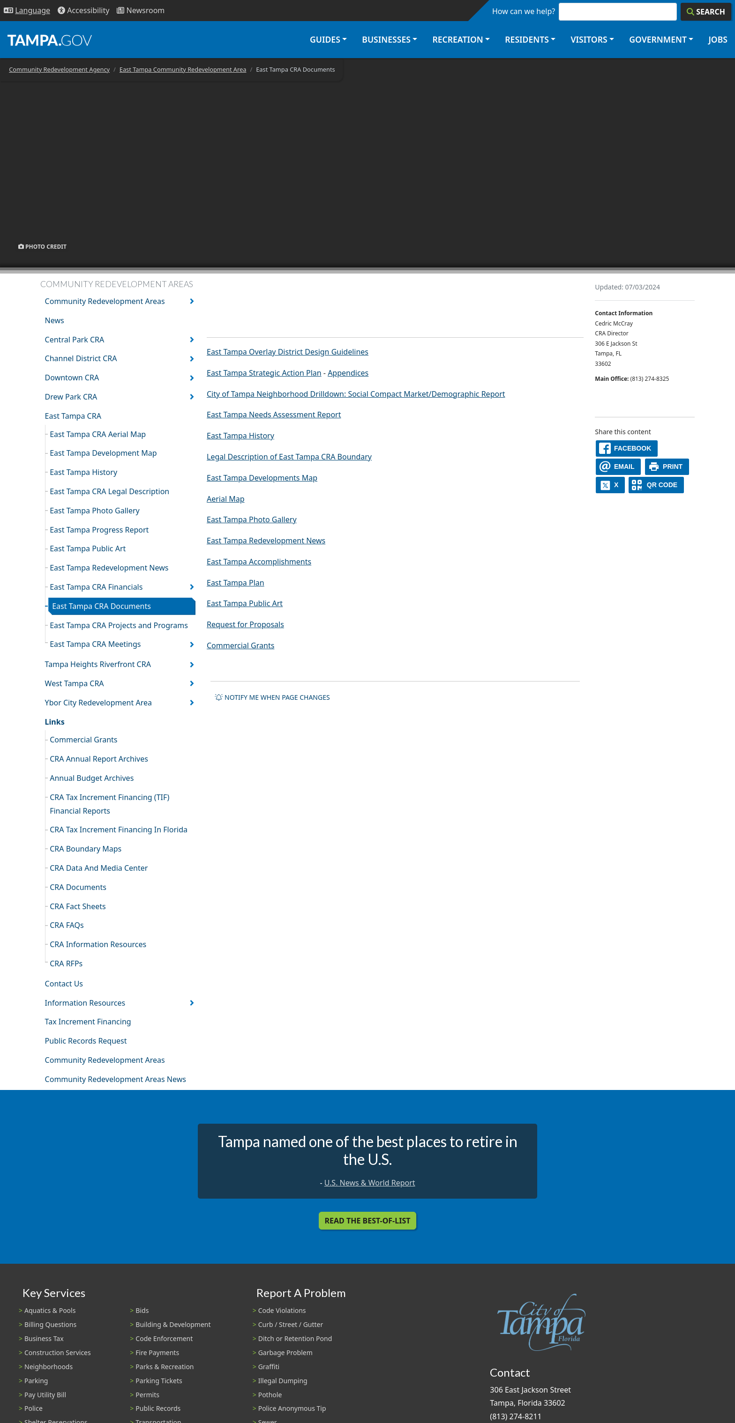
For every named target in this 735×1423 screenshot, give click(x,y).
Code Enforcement (164, 1338)
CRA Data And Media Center (99, 868)
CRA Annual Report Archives (99, 759)
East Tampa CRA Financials (96, 587)
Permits (147, 1394)
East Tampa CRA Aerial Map (98, 434)
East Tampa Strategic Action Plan (264, 373)
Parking (36, 1380)
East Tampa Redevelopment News (109, 568)
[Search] (706, 12)
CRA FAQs (67, 925)
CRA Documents (78, 887)
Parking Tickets (158, 1380)
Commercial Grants (83, 739)
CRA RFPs (66, 963)
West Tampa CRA (74, 683)
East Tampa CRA (73, 416)
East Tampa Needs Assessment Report (274, 414)
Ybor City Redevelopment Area (98, 702)
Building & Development (172, 1324)
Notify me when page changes (272, 697)
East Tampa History (83, 472)
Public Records (157, 1408)
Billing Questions (50, 1324)
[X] (610, 485)
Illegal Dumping (283, 1380)
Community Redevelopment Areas (105, 301)
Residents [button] (527, 39)
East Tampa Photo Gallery (95, 510)
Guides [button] (325, 39)
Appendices (348, 373)
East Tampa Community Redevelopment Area (183, 69)
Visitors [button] (588, 39)
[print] (667, 467)
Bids (142, 1310)
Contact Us (64, 983)
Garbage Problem (285, 1352)
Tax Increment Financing (88, 1021)
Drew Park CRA (71, 397)
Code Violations (282, 1310)
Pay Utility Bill (45, 1394)
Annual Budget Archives (92, 778)
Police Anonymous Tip (292, 1408)
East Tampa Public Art (88, 548)
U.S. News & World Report (369, 1183)
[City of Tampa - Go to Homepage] (50, 40)
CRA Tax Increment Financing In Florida (119, 829)
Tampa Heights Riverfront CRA (98, 664)
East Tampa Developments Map (262, 478)
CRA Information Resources (98, 944)
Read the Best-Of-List (368, 1220)
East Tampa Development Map (103, 453)
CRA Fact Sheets (78, 906)
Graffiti (268, 1366)
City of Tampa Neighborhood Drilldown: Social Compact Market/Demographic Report (356, 394)
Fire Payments (157, 1352)
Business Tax (44, 1338)
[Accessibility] (83, 10)
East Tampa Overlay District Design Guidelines (287, 352)
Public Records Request (86, 1041)
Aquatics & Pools (49, 1310)
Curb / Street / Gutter (290, 1324)
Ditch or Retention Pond (295, 1338)
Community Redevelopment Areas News (115, 1079)
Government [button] (658, 39)
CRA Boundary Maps (85, 849)
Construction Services (57, 1352)
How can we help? (523, 11)
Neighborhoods (48, 1366)
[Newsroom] (140, 10)
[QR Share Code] (656, 485)
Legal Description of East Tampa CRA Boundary (289, 457)
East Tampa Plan (235, 583)
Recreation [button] (457, 39)
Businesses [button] (386, 39)
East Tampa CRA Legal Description (109, 491)
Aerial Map (226, 499)
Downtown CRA (72, 377)
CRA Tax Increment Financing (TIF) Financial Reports (109, 804)
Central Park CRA (75, 339)
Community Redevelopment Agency (59, 69)
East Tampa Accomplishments (259, 561)
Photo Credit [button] (42, 247)
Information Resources (85, 1003)
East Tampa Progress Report (99, 530)
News (54, 320)
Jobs (718, 39)
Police (33, 1408)
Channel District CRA (81, 358)
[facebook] (627, 448)
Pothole (270, 1394)
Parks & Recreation (164, 1366)
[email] (618, 467)
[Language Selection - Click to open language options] (27, 10)
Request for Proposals (245, 624)
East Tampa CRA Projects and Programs (119, 625)
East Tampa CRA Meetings (95, 644)
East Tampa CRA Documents (101, 606)
